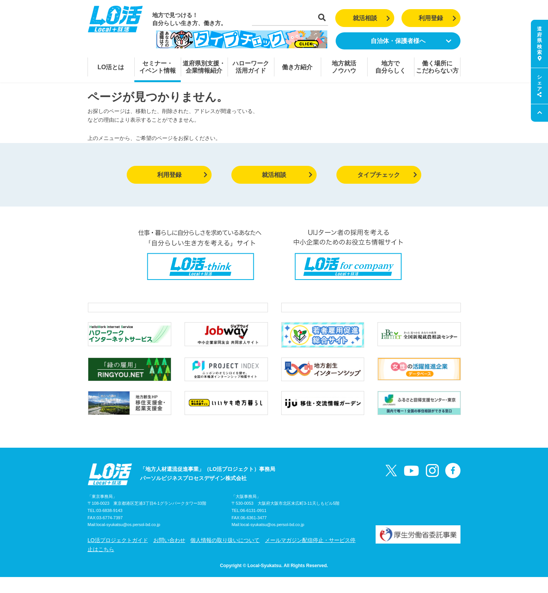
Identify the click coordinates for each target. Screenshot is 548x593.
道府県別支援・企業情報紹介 (204, 67)
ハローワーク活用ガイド (251, 67)
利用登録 (437, 18)
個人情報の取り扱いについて (225, 556)
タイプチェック (387, 175)
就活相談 (371, 18)
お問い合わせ (169, 556)
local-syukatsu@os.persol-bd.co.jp (128, 541)
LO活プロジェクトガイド (118, 556)
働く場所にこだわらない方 (437, 67)
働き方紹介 (297, 67)
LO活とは (110, 67)
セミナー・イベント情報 (157, 67)
